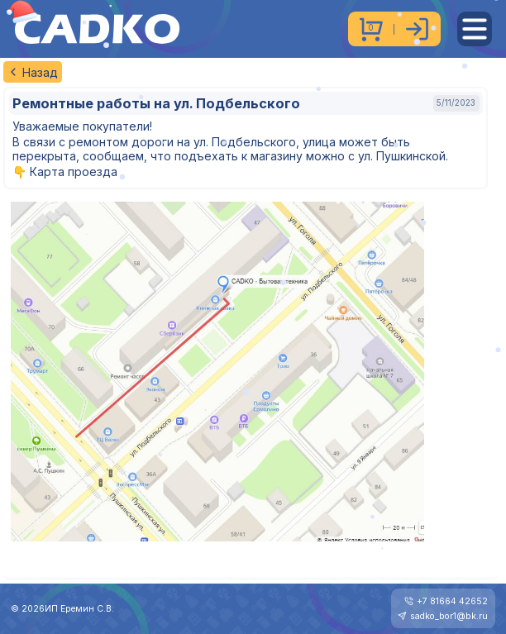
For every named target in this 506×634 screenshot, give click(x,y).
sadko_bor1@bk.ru (449, 616)
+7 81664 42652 (452, 601)
